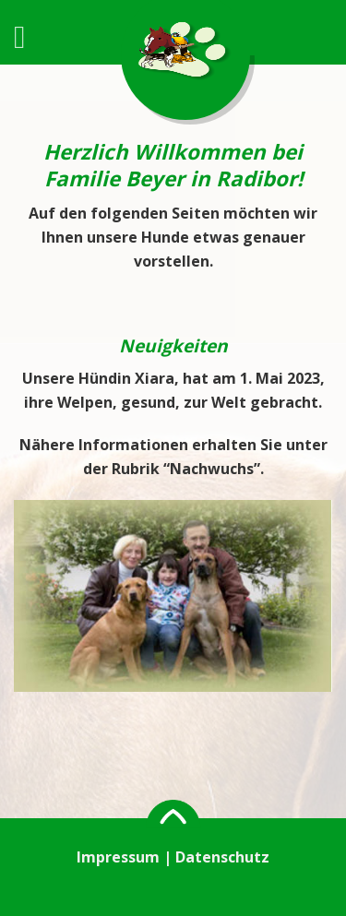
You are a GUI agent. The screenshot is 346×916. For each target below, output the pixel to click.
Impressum (118, 857)
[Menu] (30, 37)
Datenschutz (222, 857)
